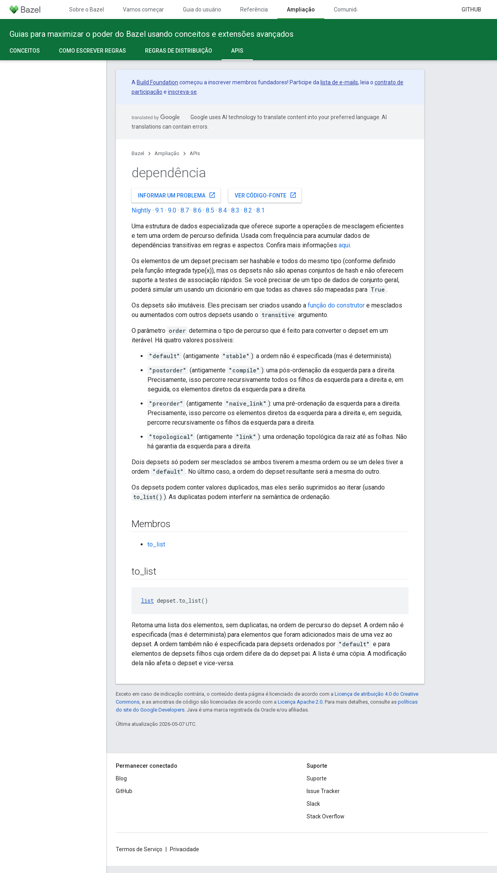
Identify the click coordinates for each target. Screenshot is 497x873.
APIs (195, 153)
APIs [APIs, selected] (237, 50)
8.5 (210, 210)
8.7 (185, 210)
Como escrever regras (92, 50)
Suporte (317, 778)
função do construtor (336, 305)
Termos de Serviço (139, 849)
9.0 (172, 210)
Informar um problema (177, 195)
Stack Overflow (326, 816)
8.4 (222, 210)
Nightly (141, 210)
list (147, 600)
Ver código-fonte (266, 195)
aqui (344, 245)
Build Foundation (157, 82)
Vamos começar (143, 9)
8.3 (235, 210)
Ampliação (166, 153)
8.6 (197, 210)
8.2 (248, 210)
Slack (313, 804)
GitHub (471, 9)
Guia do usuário (202, 9)
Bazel (138, 153)
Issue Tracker (323, 791)
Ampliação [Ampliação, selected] (301, 9)
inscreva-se (182, 92)
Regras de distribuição (178, 50)
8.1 (260, 210)
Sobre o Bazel (86, 9)
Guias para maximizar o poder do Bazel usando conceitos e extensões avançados (151, 34)
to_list (156, 544)
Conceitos (24, 50)
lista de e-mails (339, 82)
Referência (254, 9)
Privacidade (184, 849)
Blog (121, 778)
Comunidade (350, 9)
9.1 (159, 210)
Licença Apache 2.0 (300, 702)
